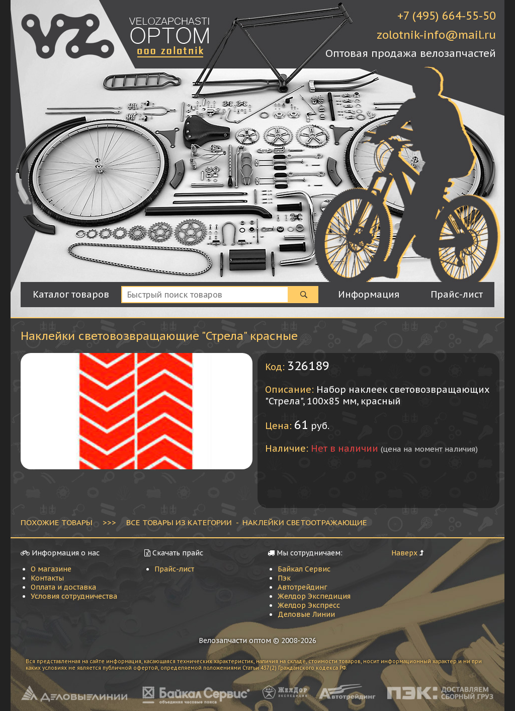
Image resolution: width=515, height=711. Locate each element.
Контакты (47, 578)
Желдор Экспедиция (314, 596)
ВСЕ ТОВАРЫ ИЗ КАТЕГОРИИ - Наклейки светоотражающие (246, 522)
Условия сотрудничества (74, 596)
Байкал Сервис (304, 569)
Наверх (404, 552)
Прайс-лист (174, 569)
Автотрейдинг (302, 587)
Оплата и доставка (63, 587)
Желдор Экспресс (309, 605)
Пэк (284, 578)
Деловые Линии (306, 614)
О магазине (51, 569)
